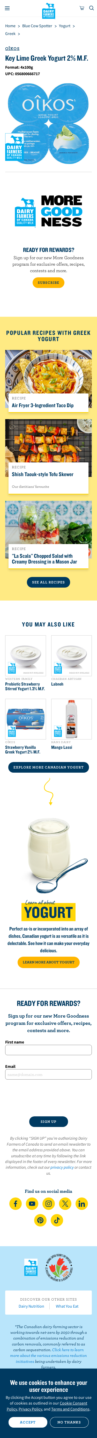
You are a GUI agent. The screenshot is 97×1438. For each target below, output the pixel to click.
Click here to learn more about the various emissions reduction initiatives (48, 1355)
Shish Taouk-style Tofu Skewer (42, 474)
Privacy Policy (30, 1409)
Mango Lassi (61, 747)
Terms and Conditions (70, 1409)
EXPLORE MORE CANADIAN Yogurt (48, 767)
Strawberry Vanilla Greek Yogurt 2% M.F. (22, 749)
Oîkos (12, 48)
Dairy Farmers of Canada (48, 11)
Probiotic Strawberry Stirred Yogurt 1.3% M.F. (25, 686)
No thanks (69, 1422)
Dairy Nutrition (31, 1306)
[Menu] (7, 8)
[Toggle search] (92, 8)
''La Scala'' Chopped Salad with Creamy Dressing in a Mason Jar (44, 558)
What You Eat (67, 1306)
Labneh (57, 684)
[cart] (82, 8)
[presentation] (48, 1098)
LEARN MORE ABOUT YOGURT (48, 962)
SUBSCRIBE (48, 282)
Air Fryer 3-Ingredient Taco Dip (42, 405)
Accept (28, 1422)
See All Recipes (48, 582)
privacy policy (62, 1167)
